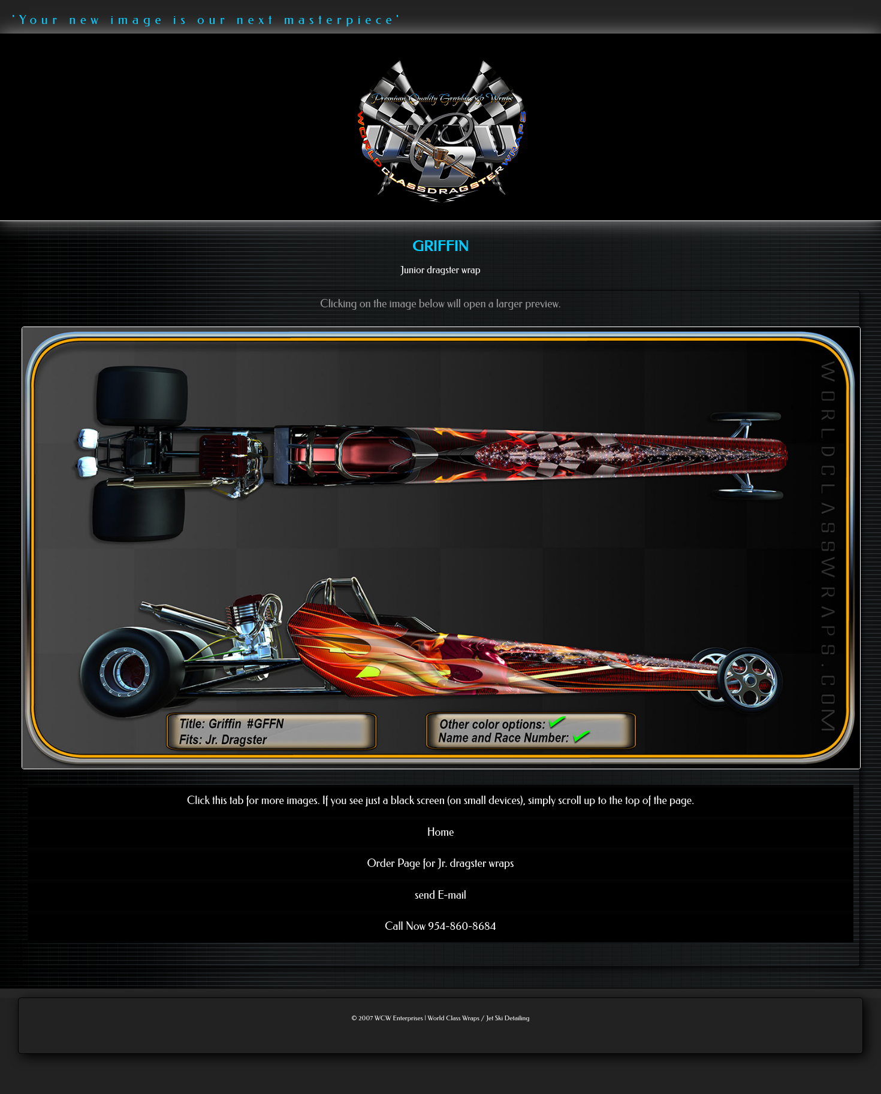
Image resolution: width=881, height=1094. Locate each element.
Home (440, 832)
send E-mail (440, 895)
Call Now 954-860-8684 (440, 926)
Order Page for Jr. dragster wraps (440, 863)
